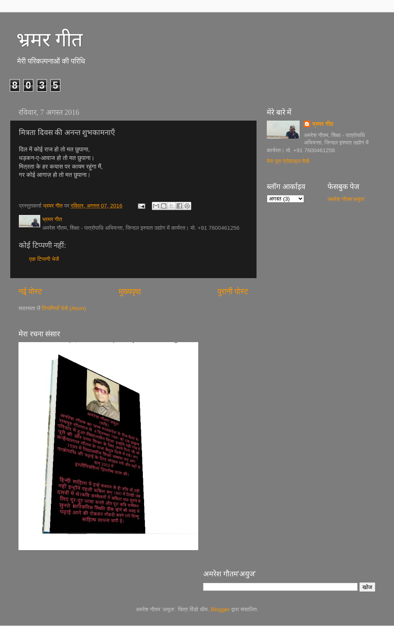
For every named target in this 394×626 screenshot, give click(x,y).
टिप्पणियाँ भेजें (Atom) (64, 308)
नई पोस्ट (30, 291)
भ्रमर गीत (49, 39)
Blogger (220, 609)
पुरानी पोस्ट (233, 291)
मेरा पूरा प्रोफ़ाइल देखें (288, 161)
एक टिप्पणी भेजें (44, 259)
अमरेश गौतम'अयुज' (346, 199)
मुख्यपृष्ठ (130, 291)
